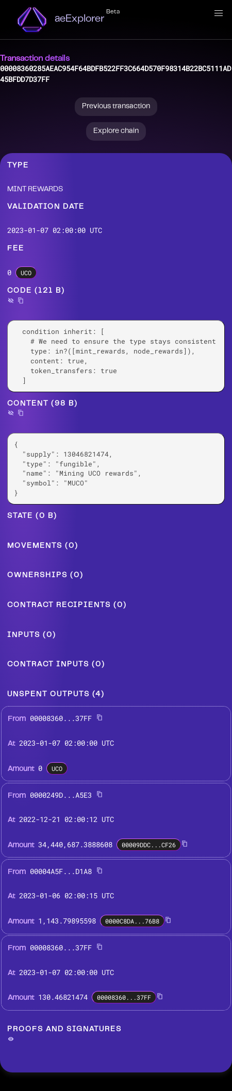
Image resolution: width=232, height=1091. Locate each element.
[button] (218, 13)
